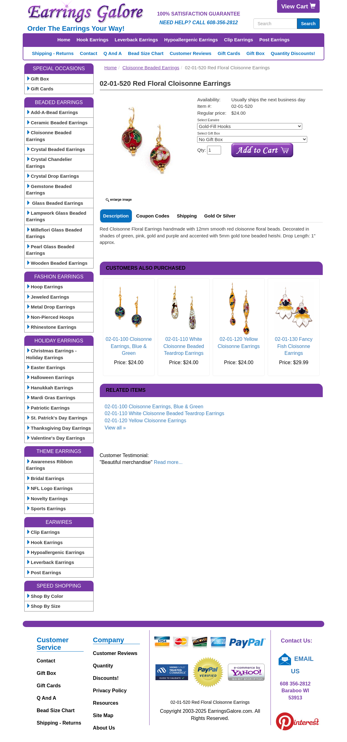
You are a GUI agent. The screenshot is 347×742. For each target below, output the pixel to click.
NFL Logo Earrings (49, 488)
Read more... (168, 462)
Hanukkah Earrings (49, 387)
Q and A (113, 53)
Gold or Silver (220, 215)
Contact (88, 53)
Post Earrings (274, 39)
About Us (104, 728)
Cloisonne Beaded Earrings (151, 67)
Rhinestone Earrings (51, 327)
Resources (105, 703)
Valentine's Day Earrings (55, 438)
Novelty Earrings (47, 498)
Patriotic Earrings (48, 407)
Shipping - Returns (53, 53)
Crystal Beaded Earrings (55, 149)
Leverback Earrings (136, 39)
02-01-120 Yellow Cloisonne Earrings (145, 420)
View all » (115, 427)
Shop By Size (43, 606)
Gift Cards (229, 53)
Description (116, 215)
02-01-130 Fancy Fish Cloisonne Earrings (293, 346)
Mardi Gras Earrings (50, 397)
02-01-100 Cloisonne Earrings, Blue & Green (129, 346)
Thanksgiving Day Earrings (58, 428)
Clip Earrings (238, 39)
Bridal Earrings (45, 478)
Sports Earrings (46, 508)
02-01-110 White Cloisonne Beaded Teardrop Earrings (183, 346)
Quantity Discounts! (293, 53)
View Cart (298, 6)
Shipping (187, 215)
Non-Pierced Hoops (50, 317)
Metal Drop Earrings (50, 306)
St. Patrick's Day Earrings (56, 417)
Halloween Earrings (50, 377)
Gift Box (255, 53)
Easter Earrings (45, 367)
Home (64, 39)
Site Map (103, 715)
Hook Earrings (92, 39)
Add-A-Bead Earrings (52, 112)
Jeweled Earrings (47, 297)
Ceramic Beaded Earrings (57, 122)
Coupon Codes (152, 215)
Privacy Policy (110, 690)
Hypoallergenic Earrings (191, 39)
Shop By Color (44, 596)
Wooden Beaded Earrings (56, 263)
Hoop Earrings (44, 286)
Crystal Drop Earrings (52, 176)
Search (308, 23)
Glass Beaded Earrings (54, 203)
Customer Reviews (190, 53)
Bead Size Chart (146, 53)
